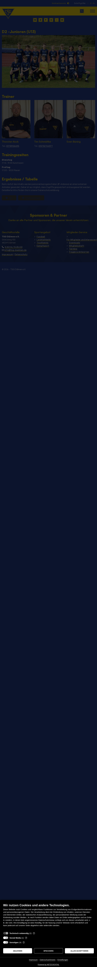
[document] (48, 917)
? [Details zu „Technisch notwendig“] (33, 933)
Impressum (33, 960)
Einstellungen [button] (62, 960)
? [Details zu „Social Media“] (26, 938)
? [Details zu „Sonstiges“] (23, 942)
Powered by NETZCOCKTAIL (48, 964)
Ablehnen (17, 951)
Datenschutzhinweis (47, 960)
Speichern (48, 951)
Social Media (15, 938)
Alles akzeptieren (79, 951)
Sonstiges (14, 942)
